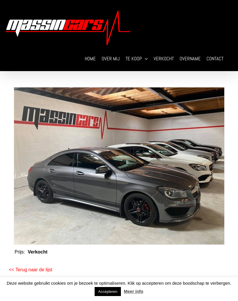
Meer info (133, 291)
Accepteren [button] (107, 291)
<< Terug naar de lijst (30, 269)
